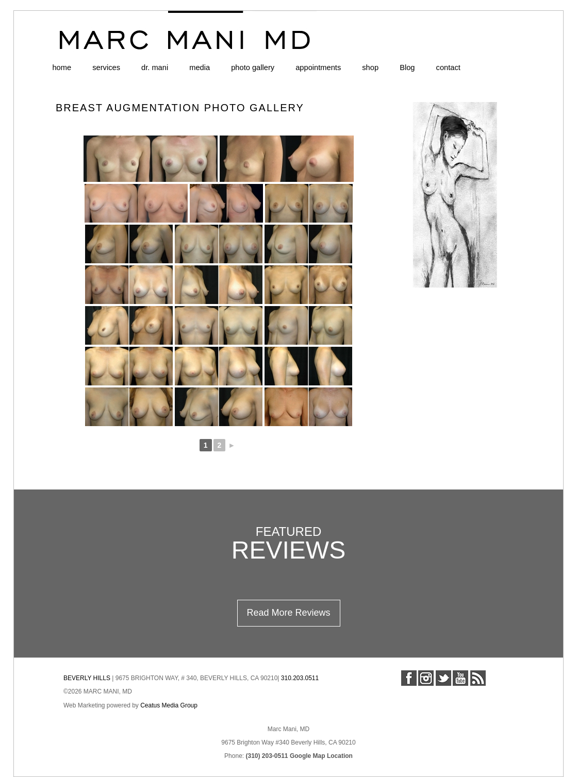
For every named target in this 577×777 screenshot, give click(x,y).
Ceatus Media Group (168, 705)
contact (448, 67)
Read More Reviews (288, 612)
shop (370, 67)
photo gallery (252, 67)
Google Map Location (321, 755)
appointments (318, 67)
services (106, 67)
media (199, 67)
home (61, 67)
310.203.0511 (300, 678)
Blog (407, 67)
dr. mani (154, 67)
